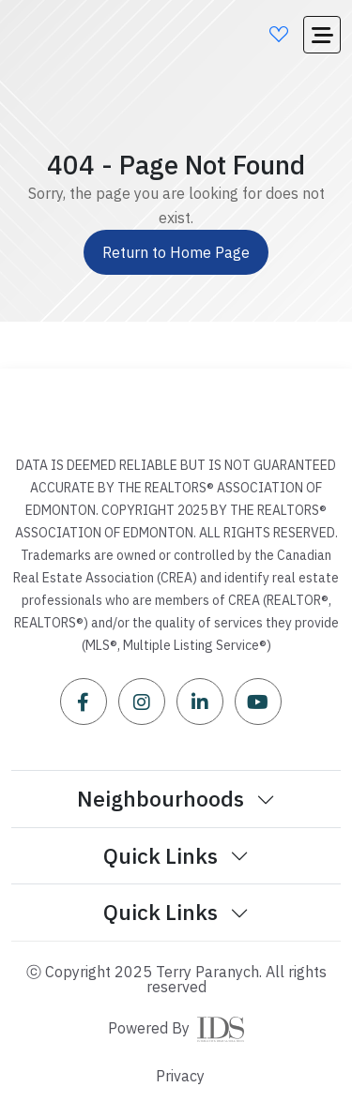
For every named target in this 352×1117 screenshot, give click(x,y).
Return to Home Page (176, 252)
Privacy (180, 1075)
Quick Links (176, 855)
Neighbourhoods (176, 798)
